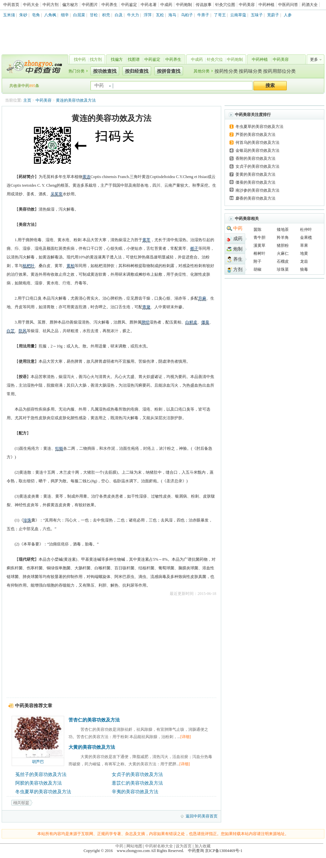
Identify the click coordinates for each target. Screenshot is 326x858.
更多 (314, 59)
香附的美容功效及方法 (255, 158)
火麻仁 (283, 253)
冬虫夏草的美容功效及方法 (43, 791)
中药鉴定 (129, 4)
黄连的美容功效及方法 (76, 100)
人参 (288, 15)
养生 (238, 259)
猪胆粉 (283, 245)
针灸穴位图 (225, 4)
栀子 (194, 248)
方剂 (238, 269)
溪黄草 (259, 245)
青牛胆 (259, 237)
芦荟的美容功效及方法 (255, 134)
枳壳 (106, 15)
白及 (119, 15)
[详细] (185, 736)
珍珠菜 (283, 269)
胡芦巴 (38, 761)
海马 (172, 15)
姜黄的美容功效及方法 (255, 174)
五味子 (257, 15)
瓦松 (160, 15)
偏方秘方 (70, 4)
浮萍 (148, 15)
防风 (23, 331)
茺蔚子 (273, 15)
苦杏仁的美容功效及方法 (94, 719)
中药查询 (33, 66)
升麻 (202, 298)
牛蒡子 (203, 15)
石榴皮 (283, 261)
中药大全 (31, 4)
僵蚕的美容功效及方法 (255, 182)
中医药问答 (288, 4)
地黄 (304, 253)
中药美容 (247, 4)
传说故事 (204, 4)
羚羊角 (283, 237)
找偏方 (117, 59)
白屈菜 (79, 15)
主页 (27, 100)
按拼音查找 (168, 71)
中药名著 (149, 4)
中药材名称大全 (159, 846)
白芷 (11, 331)
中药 (238, 228)
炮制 (238, 248)
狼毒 (304, 269)
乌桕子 (187, 15)
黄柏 (71, 265)
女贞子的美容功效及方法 (137, 774)
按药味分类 (250, 71)
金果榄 (306, 237)
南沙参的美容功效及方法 (257, 190)
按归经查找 (136, 71)
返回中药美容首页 (202, 816)
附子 (257, 261)
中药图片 (90, 4)
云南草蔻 (238, 15)
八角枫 (50, 15)
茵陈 (257, 229)
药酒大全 (310, 4)
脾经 (145, 322)
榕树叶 (259, 253)
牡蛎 (59, 448)
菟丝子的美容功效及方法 (41, 774)
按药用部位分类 (279, 71)
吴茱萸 (57, 194)
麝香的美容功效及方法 (255, 198)
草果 (304, 245)
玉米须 (9, 15)
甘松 (94, 15)
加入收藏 (203, 846)
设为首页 (184, 846)
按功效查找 (104, 71)
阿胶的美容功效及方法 (38, 783)
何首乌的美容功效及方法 (257, 142)
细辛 (65, 15)
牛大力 (133, 15)
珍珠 (27, 520)
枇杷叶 (29, 265)
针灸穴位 (215, 59)
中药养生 (109, 4)
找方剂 (96, 59)
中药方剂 (51, 4)
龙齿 (304, 261)
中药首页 (11, 4)
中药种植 (266, 4)
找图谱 (134, 59)
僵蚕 (205, 322)
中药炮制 (184, 4)
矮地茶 (283, 229)
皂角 (36, 15)
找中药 (80, 59)
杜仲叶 (306, 229)
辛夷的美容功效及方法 (135, 791)
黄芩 (146, 240)
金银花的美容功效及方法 (257, 150)
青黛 (146, 307)
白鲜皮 (191, 322)
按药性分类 (226, 71)
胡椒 (257, 269)
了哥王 (220, 15)
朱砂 (23, 15)
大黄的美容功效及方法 (92, 747)
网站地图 (134, 846)
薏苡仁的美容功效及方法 (137, 783)
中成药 (166, 4)
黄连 (86, 176)
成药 (238, 238)
